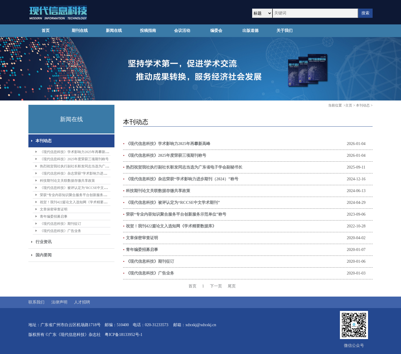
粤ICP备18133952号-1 (123, 334)
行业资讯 (44, 242)
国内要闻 (44, 255)
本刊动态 (44, 141)
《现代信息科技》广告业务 (60, 231)
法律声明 (59, 302)
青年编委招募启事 (53, 216)
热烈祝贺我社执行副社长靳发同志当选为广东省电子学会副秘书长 (90, 166)
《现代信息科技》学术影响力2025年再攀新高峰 (76, 152)
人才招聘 (82, 302)
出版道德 (250, 30)
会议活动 (182, 30)
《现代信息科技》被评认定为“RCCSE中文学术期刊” (79, 188)
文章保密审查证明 (53, 209)
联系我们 (36, 302)
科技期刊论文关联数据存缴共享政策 (67, 181)
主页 (348, 105)
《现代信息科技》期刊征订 (60, 224)
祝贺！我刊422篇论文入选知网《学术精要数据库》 (78, 202)
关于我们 (285, 30)
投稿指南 (148, 30)
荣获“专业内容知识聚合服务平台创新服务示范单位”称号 (83, 195)
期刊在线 (80, 30)
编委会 (216, 30)
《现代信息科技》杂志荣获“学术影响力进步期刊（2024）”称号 (88, 173)
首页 (46, 30)
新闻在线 (114, 30)
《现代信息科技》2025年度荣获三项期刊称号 (74, 159)
